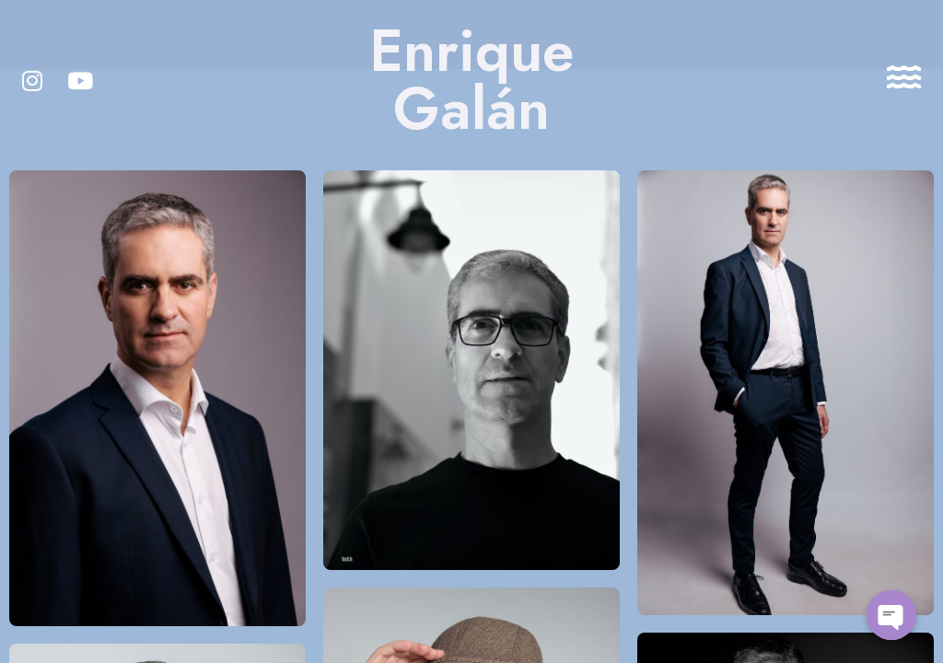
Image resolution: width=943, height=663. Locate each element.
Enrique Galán (471, 80)
